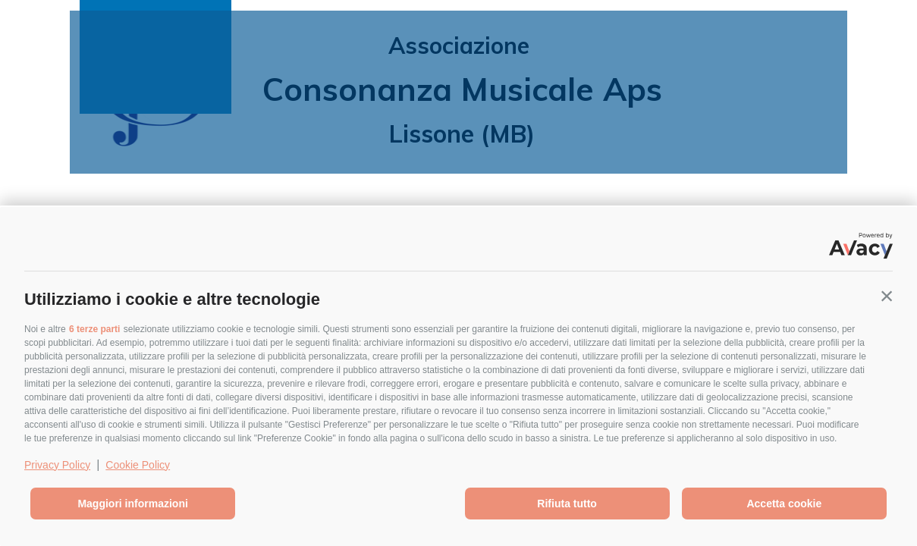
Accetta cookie (783, 503)
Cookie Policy (137, 465)
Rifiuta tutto (567, 503)
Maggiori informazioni (132, 503)
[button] (887, 296)
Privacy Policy (57, 465)
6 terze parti (94, 329)
